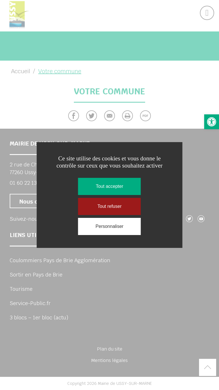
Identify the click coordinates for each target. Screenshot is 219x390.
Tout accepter (109, 186)
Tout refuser (109, 206)
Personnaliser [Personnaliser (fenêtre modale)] (109, 226)
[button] (211, 121)
